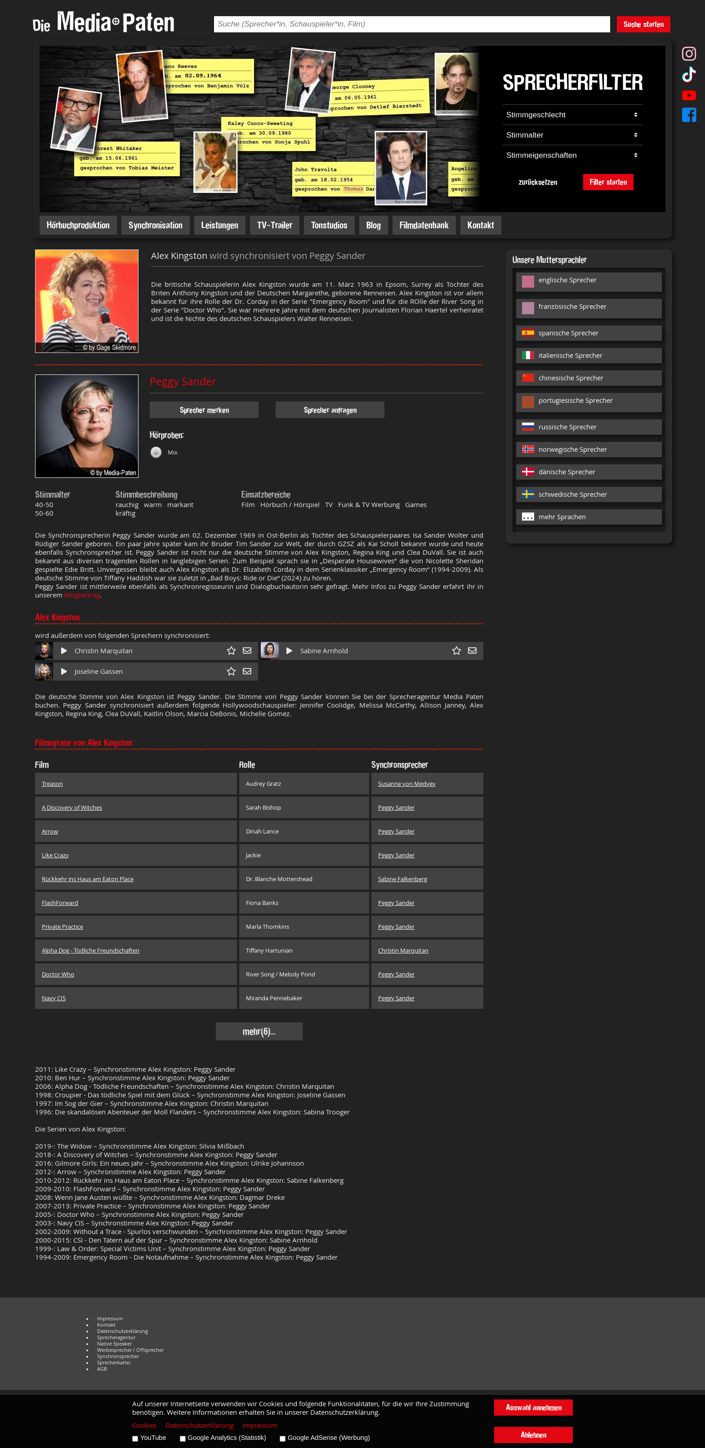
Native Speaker (114, 1344)
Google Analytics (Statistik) (227, 1437)
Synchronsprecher (118, 1356)
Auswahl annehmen (534, 1407)
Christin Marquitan (104, 650)
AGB (102, 1369)
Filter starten (608, 181)
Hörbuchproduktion (78, 225)
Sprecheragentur (116, 1337)
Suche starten (644, 24)
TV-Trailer (274, 225)
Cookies (144, 1425)
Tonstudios (329, 225)
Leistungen (219, 225)
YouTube (153, 1437)
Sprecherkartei (113, 1362)
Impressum (110, 1318)
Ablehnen (533, 1434)
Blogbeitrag (82, 595)
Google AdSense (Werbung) (329, 1437)
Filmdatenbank (424, 225)
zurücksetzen (538, 181)
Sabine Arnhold (324, 650)
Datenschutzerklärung (122, 1331)
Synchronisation (156, 225)
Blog (373, 225)
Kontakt (481, 225)
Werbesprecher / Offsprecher (130, 1350)
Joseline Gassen (99, 671)
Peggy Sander (183, 381)
